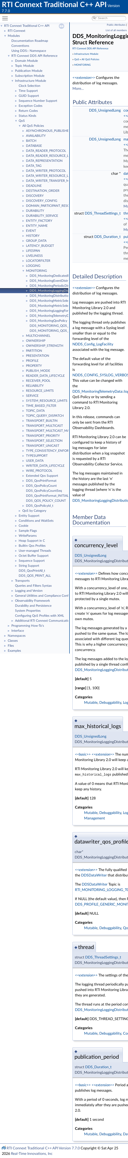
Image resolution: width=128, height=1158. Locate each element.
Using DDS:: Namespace (28, 50)
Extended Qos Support (42, 475)
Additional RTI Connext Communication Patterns (49, 620)
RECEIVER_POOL (38, 380)
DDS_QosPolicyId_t (39, 505)
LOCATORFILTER (38, 260)
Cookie (23, 525)
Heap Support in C (32, 540)
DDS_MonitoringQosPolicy (48, 320)
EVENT (31, 230)
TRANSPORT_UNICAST (42, 445)
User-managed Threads (35, 550)
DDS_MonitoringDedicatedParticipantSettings (62, 275)
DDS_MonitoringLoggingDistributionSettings (61, 290)
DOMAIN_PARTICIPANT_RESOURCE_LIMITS (57, 205)
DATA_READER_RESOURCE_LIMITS (51, 155)
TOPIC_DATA (35, 410)
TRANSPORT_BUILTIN (42, 420)
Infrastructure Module (30, 80)
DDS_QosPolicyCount (41, 485)
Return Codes (28, 110)
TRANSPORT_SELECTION (44, 440)
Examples (14, 650)
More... (78, 88)
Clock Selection (29, 85)
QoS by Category (34, 510)
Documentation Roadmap (29, 40)
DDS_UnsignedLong (105, 110)
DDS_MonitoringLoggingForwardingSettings (60, 310)
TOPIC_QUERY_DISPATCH (45, 415)
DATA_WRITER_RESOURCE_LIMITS (51, 175)
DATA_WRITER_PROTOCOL (46, 170)
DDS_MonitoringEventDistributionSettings (59, 280)
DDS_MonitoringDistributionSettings (55, 295)
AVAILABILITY (36, 135)
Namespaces (17, 635)
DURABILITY (35, 210)
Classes (13, 640)
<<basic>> (83, 754)
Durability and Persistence (33, 605)
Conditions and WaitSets (36, 520)
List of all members (116, 30)
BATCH (31, 140)
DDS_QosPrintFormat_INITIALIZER (50, 495)
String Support (29, 565)
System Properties (28, 610)
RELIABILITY (35, 385)
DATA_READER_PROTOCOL (46, 150)
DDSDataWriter (94, 875)
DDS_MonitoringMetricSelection (52, 300)
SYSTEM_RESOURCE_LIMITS (46, 400)
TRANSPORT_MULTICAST (44, 425)
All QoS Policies (33, 125)
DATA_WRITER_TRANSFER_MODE (51, 180)
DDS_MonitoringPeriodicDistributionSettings (61, 285)
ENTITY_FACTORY (39, 220)
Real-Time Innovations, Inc (32, 1153)
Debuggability (110, 702)
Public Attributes (116, 25)
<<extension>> (83, 78)
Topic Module (24, 65)
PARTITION (34, 350)
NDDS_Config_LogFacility (92, 344)
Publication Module (28, 70)
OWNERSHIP (35, 340)
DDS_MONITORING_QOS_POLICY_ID (57, 325)
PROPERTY (34, 365)
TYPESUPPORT (37, 455)
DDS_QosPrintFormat (41, 480)
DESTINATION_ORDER (42, 190)
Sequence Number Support (38, 100)
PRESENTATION (37, 355)
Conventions (20, 45)
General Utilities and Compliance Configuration (48, 595)
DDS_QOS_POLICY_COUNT (46, 500)
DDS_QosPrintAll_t (32, 570)
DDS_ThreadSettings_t (103, 213)
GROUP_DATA (36, 240)
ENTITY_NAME (37, 225)
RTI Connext (16, 30)
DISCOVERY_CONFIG (41, 200)
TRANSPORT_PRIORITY (43, 435)
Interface (17, 630)
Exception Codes (30, 105)
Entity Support (29, 515)
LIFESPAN (33, 250)
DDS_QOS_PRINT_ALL (35, 575)
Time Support (28, 90)
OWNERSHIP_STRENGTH (44, 345)
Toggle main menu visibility (6, 16)
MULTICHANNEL (38, 335)
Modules (14, 35)
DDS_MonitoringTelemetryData (51, 315)
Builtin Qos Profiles (32, 545)
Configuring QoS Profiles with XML (39, 615)
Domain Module (26, 60)
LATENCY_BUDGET (40, 245)
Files (11, 645)
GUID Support (29, 95)
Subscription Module (29, 75)
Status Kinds (27, 115)
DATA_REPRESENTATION (44, 160)
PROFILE (32, 360)
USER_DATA (35, 460)
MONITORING (36, 270)
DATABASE (34, 145)
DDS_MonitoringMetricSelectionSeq (55, 305)
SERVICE (32, 395)
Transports (22, 580)
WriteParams (28, 535)
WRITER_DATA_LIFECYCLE (45, 465)
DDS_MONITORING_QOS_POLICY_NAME (60, 330)
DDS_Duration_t (107, 237)
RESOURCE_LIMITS (40, 390)
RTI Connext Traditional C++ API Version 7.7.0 (43, 1148)
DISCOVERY (35, 195)
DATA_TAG (33, 165)
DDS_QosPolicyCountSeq (44, 490)
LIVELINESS (34, 255)
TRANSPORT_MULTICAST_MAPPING (52, 430)
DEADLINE (34, 185)
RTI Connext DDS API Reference (34, 55)
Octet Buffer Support (34, 555)
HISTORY (33, 235)
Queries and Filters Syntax (33, 585)
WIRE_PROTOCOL (39, 470)
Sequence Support (32, 560)
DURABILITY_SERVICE (42, 215)
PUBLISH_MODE (38, 370)
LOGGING (33, 265)
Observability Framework (32, 600)
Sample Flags (28, 530)
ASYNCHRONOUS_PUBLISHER (48, 130)
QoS (22, 120)
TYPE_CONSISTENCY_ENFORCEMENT (54, 450)
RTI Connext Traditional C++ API (26, 25)
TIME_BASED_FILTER (41, 405)
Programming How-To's (27, 625)
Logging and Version (29, 590)
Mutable (90, 702)
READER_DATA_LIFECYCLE (45, 375)
